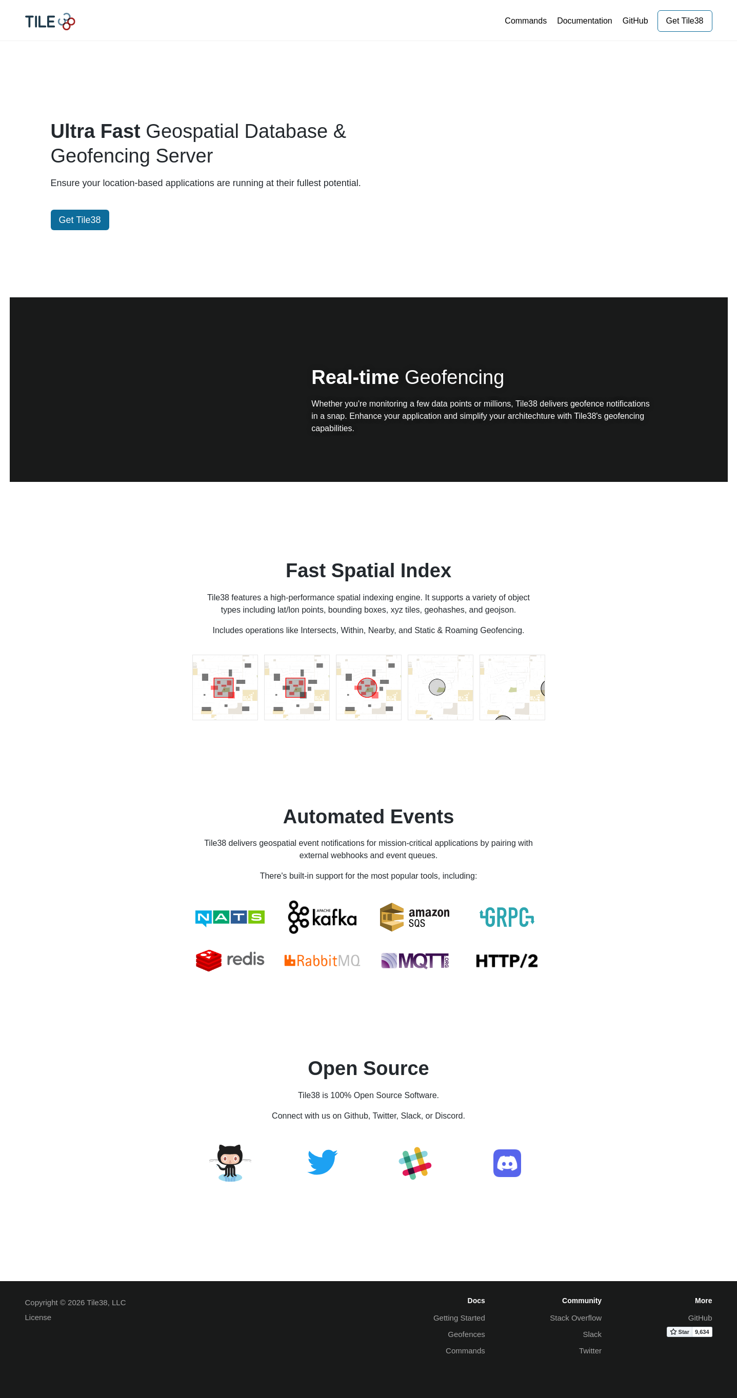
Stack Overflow (576, 1317)
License (38, 1317)
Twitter (590, 1350)
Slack (592, 1334)
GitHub (635, 20)
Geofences (466, 1334)
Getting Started (459, 1317)
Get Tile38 (685, 20)
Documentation (584, 20)
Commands (526, 20)
